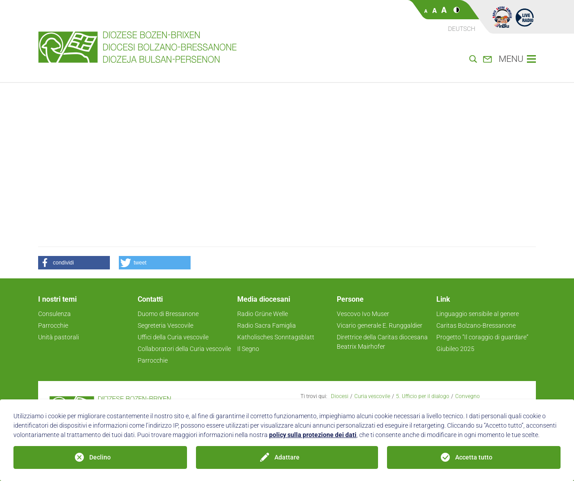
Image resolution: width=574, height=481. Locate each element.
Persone (350, 299)
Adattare (287, 457)
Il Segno (248, 348)
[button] (74, 262)
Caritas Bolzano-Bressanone (476, 325)
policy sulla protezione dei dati (313, 434)
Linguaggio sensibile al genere (477, 313)
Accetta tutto (473, 457)
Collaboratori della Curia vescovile (184, 348)
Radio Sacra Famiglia (266, 325)
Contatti (150, 299)
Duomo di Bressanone (168, 313)
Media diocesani (263, 299)
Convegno (467, 396)
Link (443, 299)
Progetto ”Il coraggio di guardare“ (482, 337)
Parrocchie (53, 325)
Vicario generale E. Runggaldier (379, 325)
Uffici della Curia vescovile (173, 337)
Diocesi (339, 396)
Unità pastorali (58, 337)
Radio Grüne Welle (262, 313)
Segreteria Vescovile (165, 325)
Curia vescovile (372, 396)
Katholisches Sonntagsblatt (275, 337)
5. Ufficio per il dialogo (422, 396)
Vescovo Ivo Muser (363, 313)
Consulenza (54, 313)
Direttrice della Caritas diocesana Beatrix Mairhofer (382, 342)
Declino (100, 457)
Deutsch (461, 28)
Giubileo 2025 (455, 348)
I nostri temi (57, 299)
